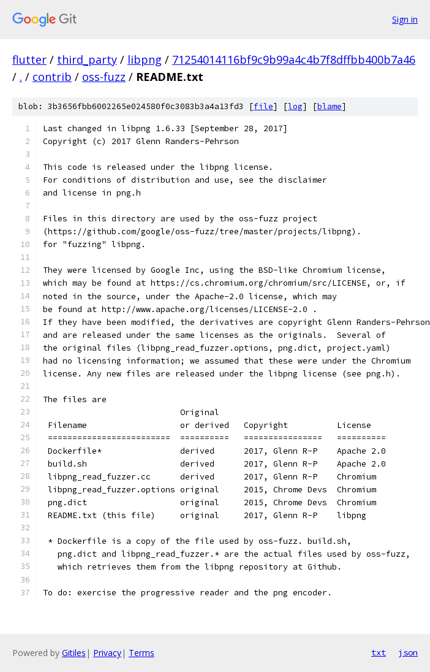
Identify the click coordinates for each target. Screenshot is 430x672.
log (295, 106)
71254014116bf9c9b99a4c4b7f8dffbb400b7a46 (293, 59)
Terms (141, 653)
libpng (144, 59)
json (408, 652)
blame (329, 106)
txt (378, 652)
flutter (29, 59)
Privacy (107, 653)
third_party (87, 59)
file (263, 106)
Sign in (405, 19)
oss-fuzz (104, 76)
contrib (52, 76)
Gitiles (74, 653)
